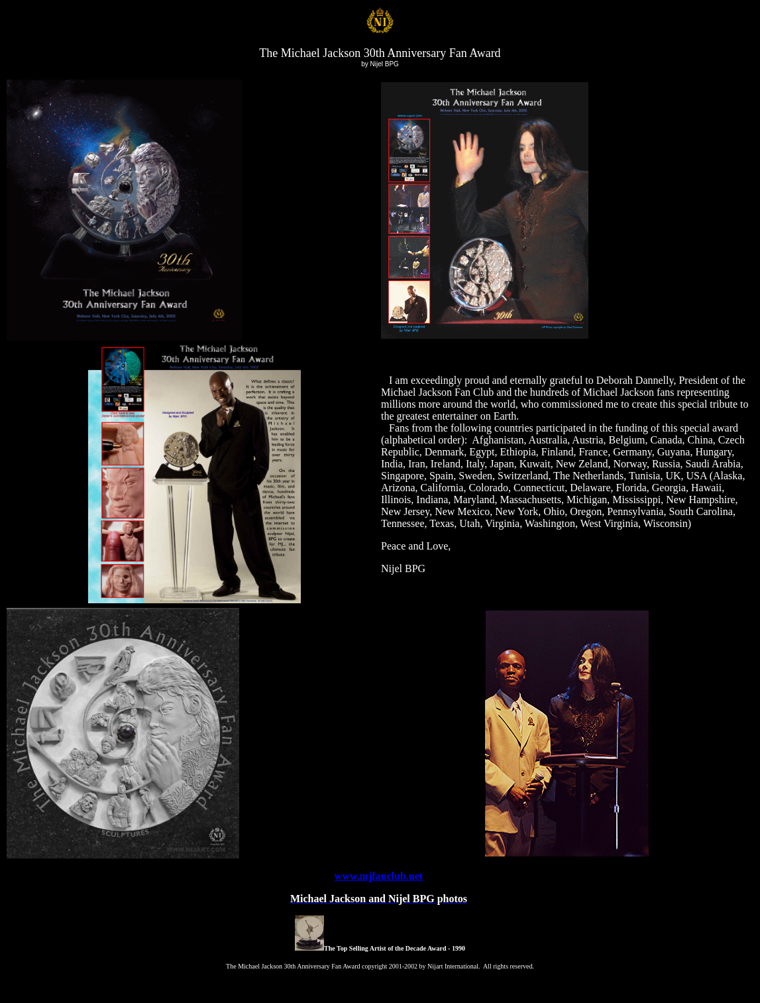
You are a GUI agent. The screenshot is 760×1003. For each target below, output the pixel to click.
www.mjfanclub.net (379, 876)
